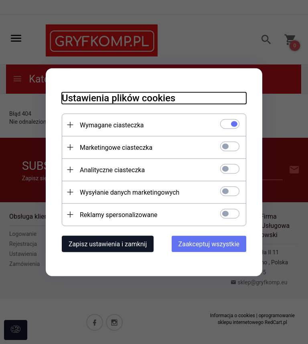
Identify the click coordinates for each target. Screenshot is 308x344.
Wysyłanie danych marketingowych (129, 192)
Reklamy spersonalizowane (118, 214)
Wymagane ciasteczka (112, 125)
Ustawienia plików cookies (118, 97)
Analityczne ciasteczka (112, 169)
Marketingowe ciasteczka (116, 147)
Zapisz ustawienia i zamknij (108, 243)
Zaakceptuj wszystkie (208, 243)
